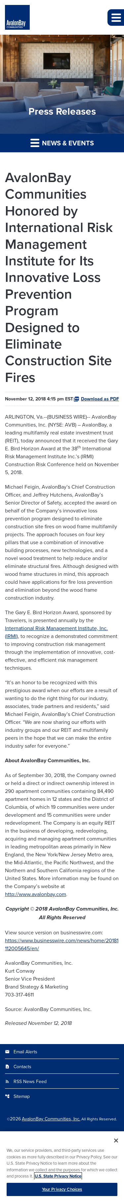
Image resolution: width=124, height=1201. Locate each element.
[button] (115, 17)
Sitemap (17, 1096)
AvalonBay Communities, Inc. (51, 1118)
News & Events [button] (62, 143)
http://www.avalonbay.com (35, 894)
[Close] (116, 1143)
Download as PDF (96, 398)
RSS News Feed (26, 1081)
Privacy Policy (62, 1133)
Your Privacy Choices (62, 1192)
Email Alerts (21, 1051)
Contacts (18, 1066)
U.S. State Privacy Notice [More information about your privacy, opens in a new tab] (58, 1179)
